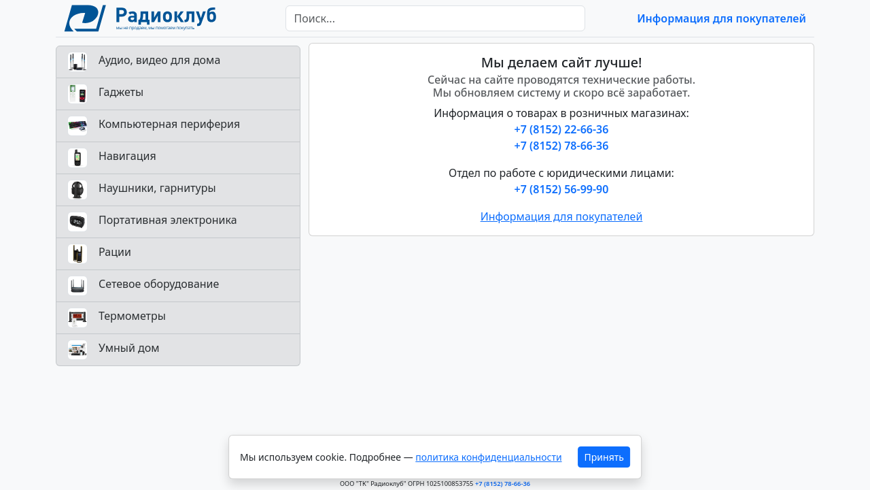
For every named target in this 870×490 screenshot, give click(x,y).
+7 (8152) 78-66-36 (562, 145)
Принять (604, 457)
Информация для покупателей (721, 18)
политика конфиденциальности (488, 457)
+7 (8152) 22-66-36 (562, 129)
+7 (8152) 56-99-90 (562, 189)
